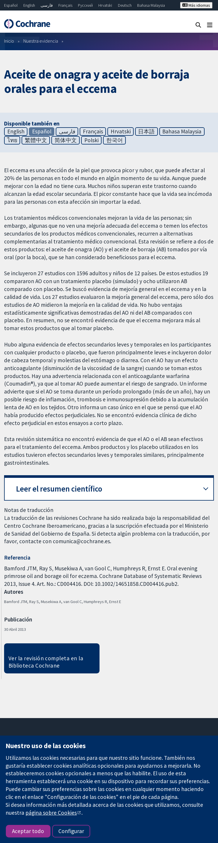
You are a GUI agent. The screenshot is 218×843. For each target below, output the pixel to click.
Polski (91, 140)
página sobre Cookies (51, 812)
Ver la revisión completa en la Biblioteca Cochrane (45, 662)
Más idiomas (196, 5)
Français (65, 5)
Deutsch (125, 5)
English (29, 5)
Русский (85, 5)
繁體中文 (36, 140)
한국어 (114, 140)
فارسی (47, 5)
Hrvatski (105, 5)
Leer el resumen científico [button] (59, 489)
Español (11, 5)
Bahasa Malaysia (151, 5)
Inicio (9, 41)
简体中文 (66, 140)
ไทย (12, 140)
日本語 (146, 131)
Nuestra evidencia (40, 41)
